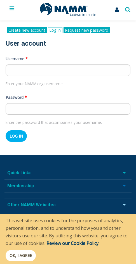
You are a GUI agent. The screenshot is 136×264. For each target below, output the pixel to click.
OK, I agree (21, 255)
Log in (55, 30)
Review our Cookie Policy (72, 243)
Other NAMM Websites (31, 204)
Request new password (86, 30)
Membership (20, 185)
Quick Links (19, 172)
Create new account (26, 30)
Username (17, 58)
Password (16, 97)
